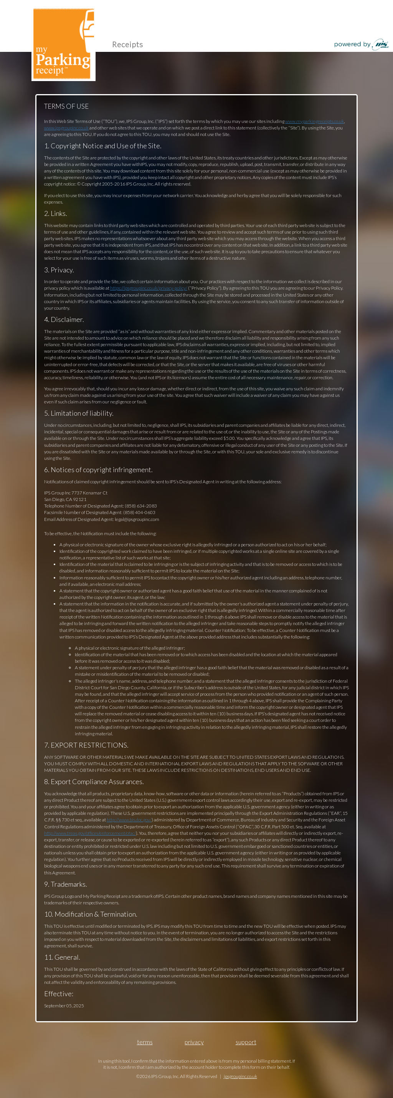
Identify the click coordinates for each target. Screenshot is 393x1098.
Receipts (127, 44)
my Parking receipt (63, 42)
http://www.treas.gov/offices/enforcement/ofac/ (90, 833)
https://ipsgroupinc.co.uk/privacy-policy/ (148, 288)
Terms (145, 1041)
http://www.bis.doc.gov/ (129, 820)
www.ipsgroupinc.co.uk (66, 128)
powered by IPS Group (361, 44)
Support (246, 1041)
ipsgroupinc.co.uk (240, 1076)
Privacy (194, 1041)
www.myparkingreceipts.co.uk (314, 121)
